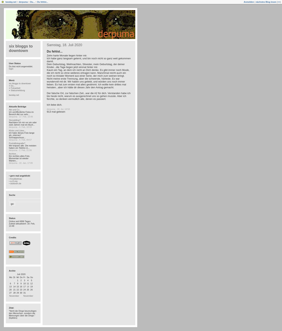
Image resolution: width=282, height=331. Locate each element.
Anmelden (249, 2)
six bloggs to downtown (21, 48)
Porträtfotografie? (17, 143)
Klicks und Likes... (17, 130)
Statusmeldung (18, 90)
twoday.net (10, 2)
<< (279, 2)
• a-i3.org (13, 181)
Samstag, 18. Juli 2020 (64, 45)
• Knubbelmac (15, 179)
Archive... (13, 154)
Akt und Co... (15, 110)
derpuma (23, 2)
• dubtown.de (15, 183)
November (14, 296)
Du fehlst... (42, 2)
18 (28, 286)
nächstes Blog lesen (266, 2)
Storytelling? (15, 120)
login (11, 69)
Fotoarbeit (15, 88)
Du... (32, 2)
